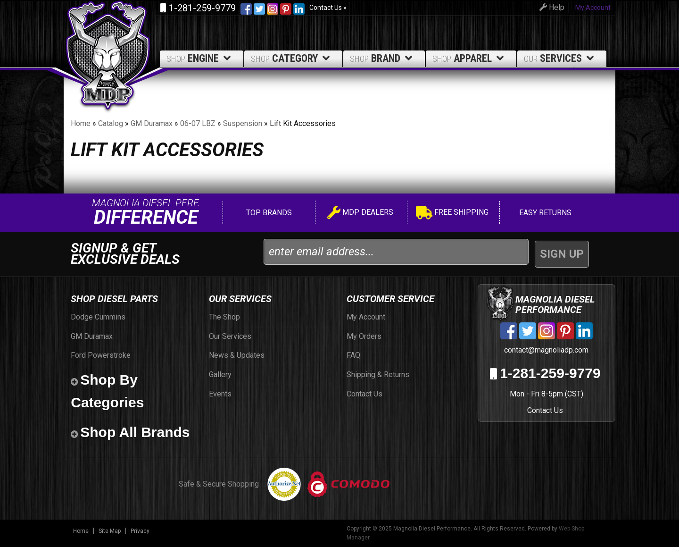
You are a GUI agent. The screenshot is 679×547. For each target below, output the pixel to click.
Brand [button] (382, 58)
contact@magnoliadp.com (545, 349)
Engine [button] (200, 58)
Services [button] (560, 58)
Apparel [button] (469, 58)
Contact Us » (328, 7)
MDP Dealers (360, 213)
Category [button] (292, 58)
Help (548, 7)
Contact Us (545, 410)
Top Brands (268, 212)
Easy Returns (544, 212)
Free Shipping (452, 213)
